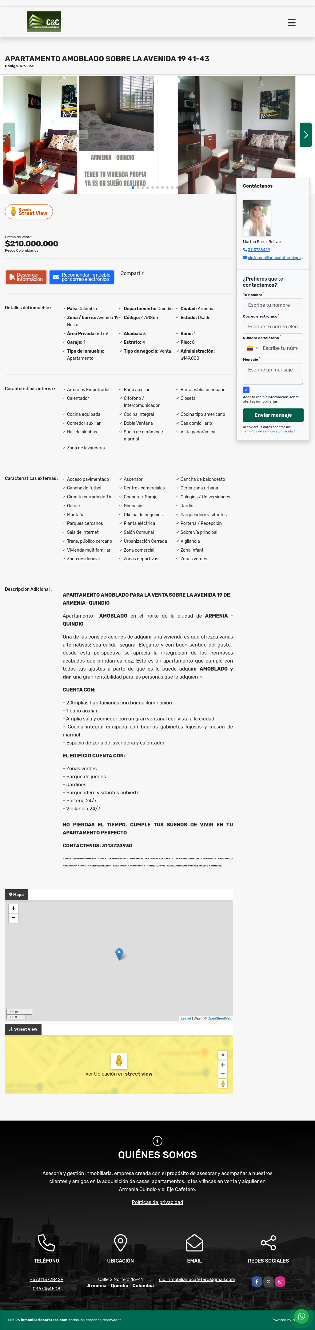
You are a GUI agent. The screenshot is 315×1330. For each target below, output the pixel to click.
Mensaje (251, 359)
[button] (133, 187)
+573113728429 (46, 1279)
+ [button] (13, 909)
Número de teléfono (262, 337)
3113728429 (259, 249)
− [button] (13, 918)
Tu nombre (254, 294)
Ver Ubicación (102, 1074)
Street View (29, 211)
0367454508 (46, 1288)
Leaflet (186, 1018)
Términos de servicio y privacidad (269, 431)
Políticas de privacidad (157, 1202)
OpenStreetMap (220, 1018)
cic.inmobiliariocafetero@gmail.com (281, 257)
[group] (78, 135)
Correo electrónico (261, 316)
